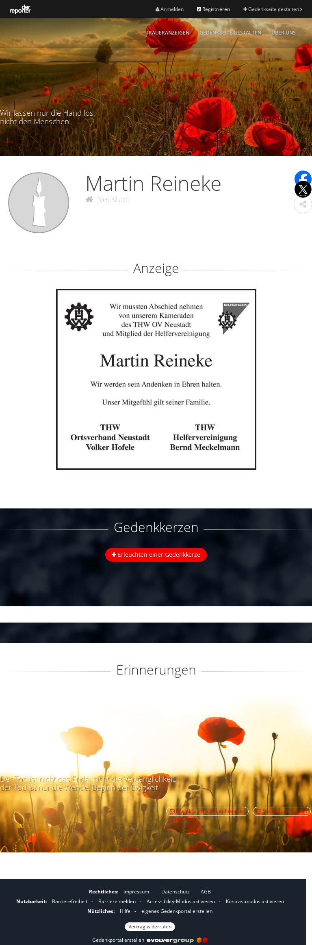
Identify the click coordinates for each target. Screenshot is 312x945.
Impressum (136, 891)
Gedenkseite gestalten (272, 9)
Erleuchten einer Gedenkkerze (156, 554)
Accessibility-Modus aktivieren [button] (181, 901)
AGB (206, 891)
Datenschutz (175, 891)
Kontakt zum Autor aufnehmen (207, 811)
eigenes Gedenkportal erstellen (176, 911)
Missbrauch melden (281, 811)
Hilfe (125, 911)
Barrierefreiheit (69, 901)
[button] (303, 204)
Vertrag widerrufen (149, 926)
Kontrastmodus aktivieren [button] (255, 901)
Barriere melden (117, 901)
